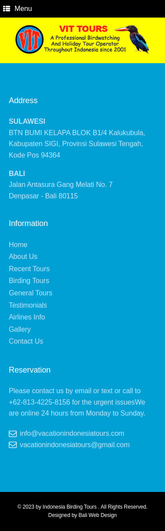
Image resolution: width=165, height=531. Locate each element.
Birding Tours (29, 280)
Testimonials (28, 305)
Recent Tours (29, 269)
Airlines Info (27, 317)
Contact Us (26, 341)
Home (18, 244)
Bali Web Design (97, 515)
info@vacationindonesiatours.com (72, 433)
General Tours (30, 293)
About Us (23, 256)
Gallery (20, 329)
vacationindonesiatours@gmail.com (75, 444)
